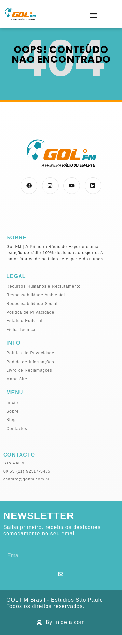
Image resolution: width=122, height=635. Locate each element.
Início (12, 402)
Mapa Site (17, 379)
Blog (11, 419)
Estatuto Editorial (25, 320)
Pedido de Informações (30, 362)
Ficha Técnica (21, 329)
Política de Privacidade (30, 312)
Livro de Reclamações (29, 370)
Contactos (17, 428)
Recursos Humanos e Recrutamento (44, 286)
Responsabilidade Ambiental (36, 295)
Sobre (13, 411)
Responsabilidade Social (32, 303)
